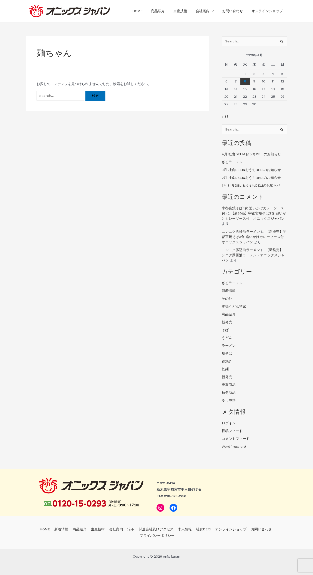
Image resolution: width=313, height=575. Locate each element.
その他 (227, 299)
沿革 (130, 529)
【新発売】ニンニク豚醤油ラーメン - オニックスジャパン (254, 255)
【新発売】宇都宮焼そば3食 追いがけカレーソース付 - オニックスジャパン (254, 237)
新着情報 (229, 291)
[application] (215, 11)
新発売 (227, 322)
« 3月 (226, 116)
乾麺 (225, 369)
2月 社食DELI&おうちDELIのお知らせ (251, 178)
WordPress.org (234, 446)
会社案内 (208, 11)
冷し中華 (229, 400)
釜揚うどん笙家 (234, 306)
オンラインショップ (267, 11)
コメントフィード (236, 439)
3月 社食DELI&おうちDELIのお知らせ (251, 170)
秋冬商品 (229, 393)
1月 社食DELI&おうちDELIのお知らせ (251, 185)
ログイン (229, 423)
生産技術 (185, 11)
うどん (227, 338)
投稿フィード (232, 431)
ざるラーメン (232, 162)
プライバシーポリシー (157, 535)
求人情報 (183, 529)
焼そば (227, 353)
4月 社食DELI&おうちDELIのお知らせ (251, 154)
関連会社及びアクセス (155, 529)
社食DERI (200, 529)
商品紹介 (164, 11)
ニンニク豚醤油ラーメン (241, 232)
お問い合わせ (234, 11)
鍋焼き (227, 361)
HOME (145, 11)
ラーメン (229, 346)
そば (225, 330)
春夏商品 (229, 385)
